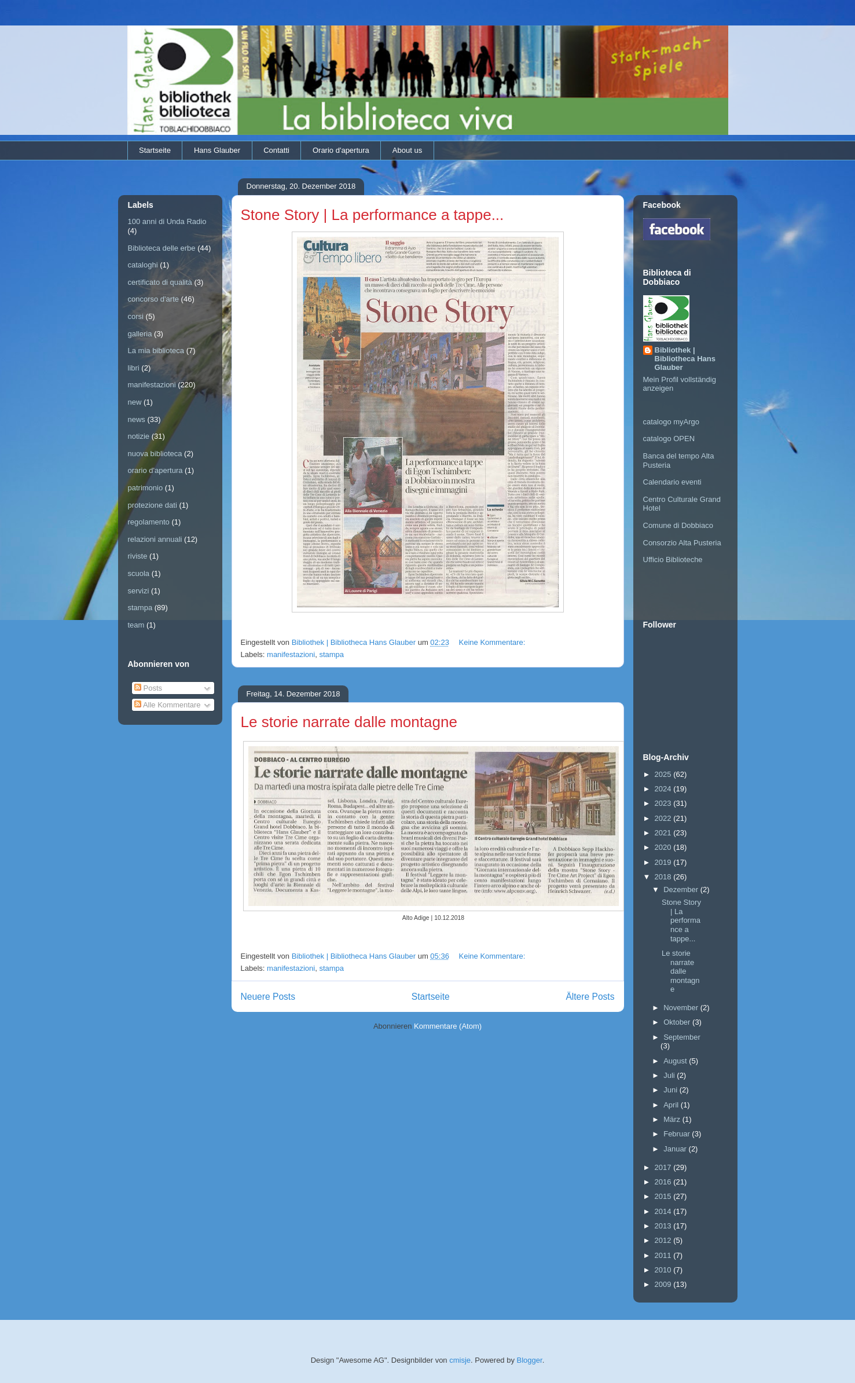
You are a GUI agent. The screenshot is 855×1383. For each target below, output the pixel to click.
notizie (139, 436)
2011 (664, 1255)
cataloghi (143, 265)
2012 (664, 1240)
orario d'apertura (155, 470)
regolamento (149, 522)
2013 (664, 1225)
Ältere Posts (590, 997)
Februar (677, 1133)
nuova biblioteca (155, 453)
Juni (671, 1089)
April (672, 1104)
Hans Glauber (217, 150)
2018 (664, 876)
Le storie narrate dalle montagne (349, 722)
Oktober (677, 1022)
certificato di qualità (160, 282)
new (135, 402)
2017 (664, 1167)
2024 (664, 788)
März (672, 1119)
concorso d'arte (153, 299)
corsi (136, 316)
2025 (664, 774)
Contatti (276, 150)
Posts (148, 688)
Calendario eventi (672, 482)
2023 (664, 803)
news (136, 419)
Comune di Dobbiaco (678, 525)
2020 (664, 847)
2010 (664, 1269)
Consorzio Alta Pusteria (682, 542)
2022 (664, 818)
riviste (138, 556)
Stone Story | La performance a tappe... (372, 214)
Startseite (155, 150)
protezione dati (152, 505)
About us (407, 150)
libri (134, 368)
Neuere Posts (268, 997)
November (681, 1007)
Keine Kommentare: (493, 642)
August (676, 1060)
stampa (331, 654)
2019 (664, 862)
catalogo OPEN (669, 438)
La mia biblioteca (156, 350)
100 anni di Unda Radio (167, 221)
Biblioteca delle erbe (162, 248)
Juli (670, 1075)
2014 (664, 1211)
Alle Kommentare (167, 704)
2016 (664, 1181)
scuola (139, 573)
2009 (664, 1284)
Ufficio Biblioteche (673, 559)
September (681, 1037)
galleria (140, 333)
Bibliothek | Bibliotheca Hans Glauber (685, 359)
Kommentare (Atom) (448, 1026)
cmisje (460, 1360)
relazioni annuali (155, 539)
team (136, 625)
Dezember (681, 889)
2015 (664, 1196)
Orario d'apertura (341, 150)
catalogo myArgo (671, 421)
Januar (675, 1148)
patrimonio (145, 487)
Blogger (529, 1360)
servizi (138, 590)
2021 (664, 832)
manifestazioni (291, 654)
